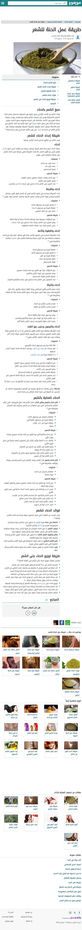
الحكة (40, 525)
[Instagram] (70, 912)
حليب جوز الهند (38, 348)
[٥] (17, 560)
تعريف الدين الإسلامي (72, 864)
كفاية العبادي (55, 35)
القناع (47, 504)
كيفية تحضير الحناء (75, 88)
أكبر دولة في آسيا (74, 860)
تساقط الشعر (49, 547)
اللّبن (39, 423)
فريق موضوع (9, 921)
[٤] (47, 408)
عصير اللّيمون (35, 354)
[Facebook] (79, 912)
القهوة (14, 238)
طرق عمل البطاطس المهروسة (69, 891)
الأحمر (19, 331)
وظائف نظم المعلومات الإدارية (69, 896)
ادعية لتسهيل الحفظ (73, 869)
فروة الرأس (40, 522)
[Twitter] (74, 912)
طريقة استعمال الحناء (74, 82)
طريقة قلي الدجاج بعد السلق (70, 887)
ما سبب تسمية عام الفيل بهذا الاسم (67, 873)
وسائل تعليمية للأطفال (72, 878)
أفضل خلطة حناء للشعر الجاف (74, 101)
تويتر (55, 622)
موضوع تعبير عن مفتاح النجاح (70, 900)
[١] (5, 129)
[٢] (3, 196)
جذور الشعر (41, 583)
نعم (34, 613)
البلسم (12, 381)
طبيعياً (34, 123)
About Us (29, 921)
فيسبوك (61, 622)
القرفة (34, 208)
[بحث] (64, 3)
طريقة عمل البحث (74, 882)
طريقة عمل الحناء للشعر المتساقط (73, 95)
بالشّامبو (18, 184)
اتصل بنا (10, 912)
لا (28, 613)
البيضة (46, 440)
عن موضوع (28, 912)
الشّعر (5, 148)
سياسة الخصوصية (26, 916)
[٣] (48, 241)
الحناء (39, 129)
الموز (47, 489)
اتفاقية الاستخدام (7, 916)
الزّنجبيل (57, 392)
